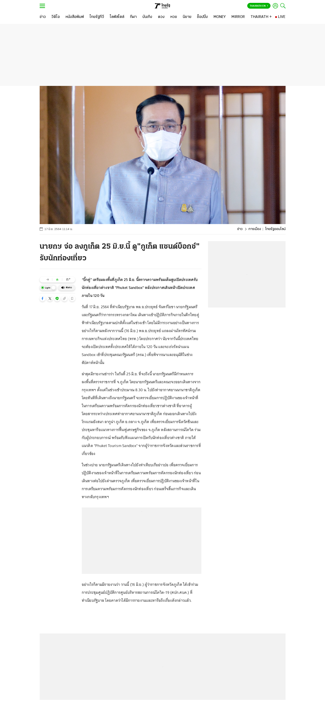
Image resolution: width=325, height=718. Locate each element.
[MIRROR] (238, 17)
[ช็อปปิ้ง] (202, 17)
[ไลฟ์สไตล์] (117, 17)
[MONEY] (220, 17)
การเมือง (254, 229)
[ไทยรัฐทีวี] (97, 17)
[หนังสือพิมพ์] (75, 17)
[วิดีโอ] (55, 17)
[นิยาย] (187, 17)
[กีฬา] (133, 17)
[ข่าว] (43, 17)
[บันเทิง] (147, 17)
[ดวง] (161, 17)
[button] (42, 298)
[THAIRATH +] (261, 17)
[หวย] (173, 17)
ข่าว (240, 229)
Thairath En (259, 6)
